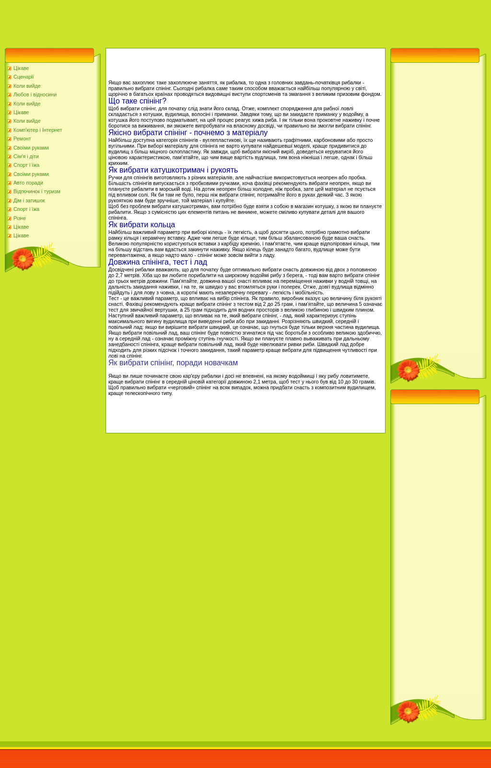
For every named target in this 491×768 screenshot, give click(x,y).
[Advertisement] (174, 21)
